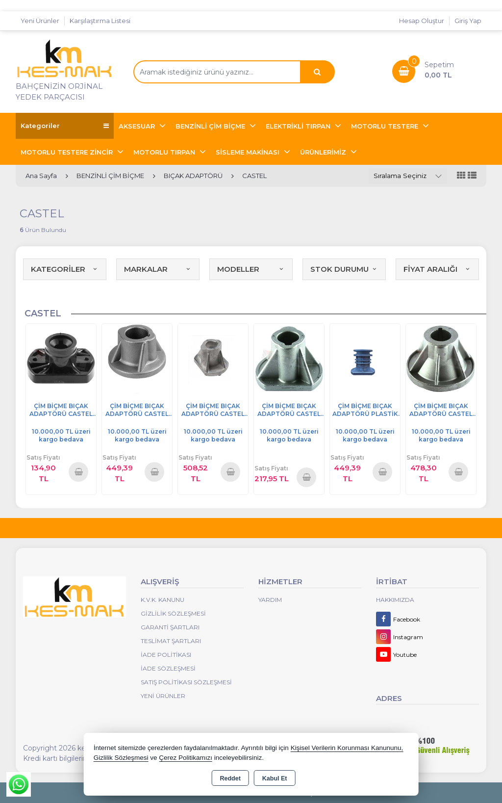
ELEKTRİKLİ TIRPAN (299, 126)
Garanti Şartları (170, 627)
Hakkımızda (395, 599)
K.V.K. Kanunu (162, 599)
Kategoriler (65, 125)
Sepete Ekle (78, 471)
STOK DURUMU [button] (344, 269)
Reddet (230, 778)
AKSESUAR (138, 126)
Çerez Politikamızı (185, 757)
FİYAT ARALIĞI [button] (437, 269)
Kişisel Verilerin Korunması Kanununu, (347, 747)
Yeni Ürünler (163, 695)
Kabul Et (274, 778)
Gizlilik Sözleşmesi (173, 613)
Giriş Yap (467, 21)
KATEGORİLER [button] (65, 269)
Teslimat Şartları (171, 641)
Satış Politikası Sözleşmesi (186, 682)
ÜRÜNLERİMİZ (324, 152)
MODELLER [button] (251, 269)
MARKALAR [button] (158, 269)
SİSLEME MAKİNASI (248, 152)
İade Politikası (166, 654)
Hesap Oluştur (421, 21)
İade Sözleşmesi (168, 668)
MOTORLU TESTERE (385, 126)
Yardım (270, 599)
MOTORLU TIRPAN (165, 152)
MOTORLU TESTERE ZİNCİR (68, 152)
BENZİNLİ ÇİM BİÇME (211, 126)
